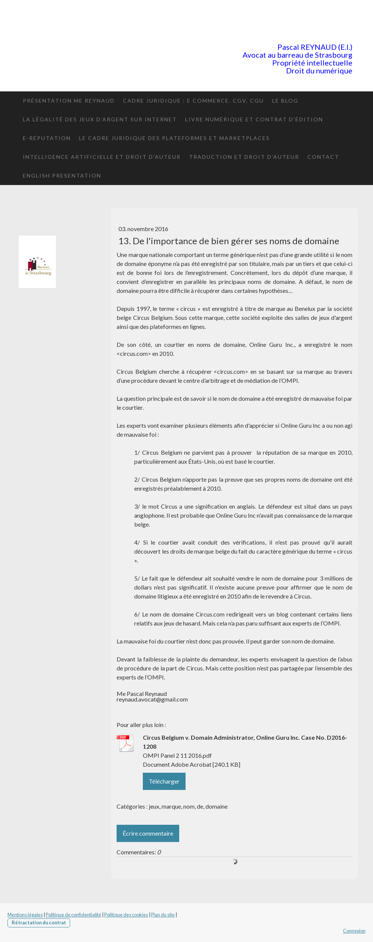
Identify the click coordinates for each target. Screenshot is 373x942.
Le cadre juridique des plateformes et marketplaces (174, 138)
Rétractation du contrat (39, 923)
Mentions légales (25, 915)
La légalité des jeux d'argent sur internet (100, 119)
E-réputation (47, 138)
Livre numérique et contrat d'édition (254, 119)
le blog (285, 100)
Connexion (354, 931)
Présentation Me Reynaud (69, 100)
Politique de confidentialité (73, 915)
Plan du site (163, 915)
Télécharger (164, 781)
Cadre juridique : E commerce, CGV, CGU (193, 100)
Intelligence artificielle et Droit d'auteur (102, 157)
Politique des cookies (126, 915)
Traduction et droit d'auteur (244, 157)
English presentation (62, 175)
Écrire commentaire (148, 833)
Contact (323, 157)
